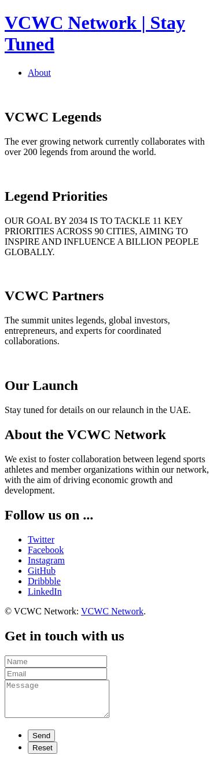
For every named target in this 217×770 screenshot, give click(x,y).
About (39, 73)
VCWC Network (112, 611)
